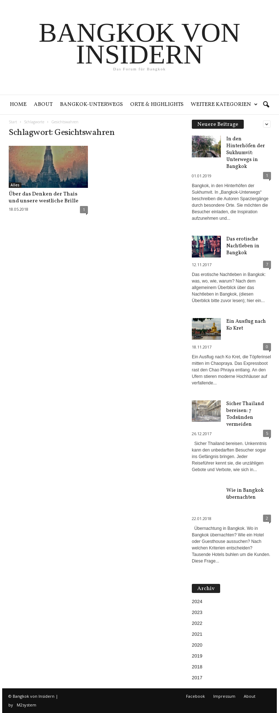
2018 (197, 666)
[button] (266, 105)
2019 (197, 656)
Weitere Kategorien (224, 104)
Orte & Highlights (156, 104)
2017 (197, 677)
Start (13, 121)
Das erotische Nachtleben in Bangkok (242, 246)
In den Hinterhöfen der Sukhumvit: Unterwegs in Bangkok (245, 153)
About (43, 104)
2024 (197, 601)
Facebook (195, 696)
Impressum (224, 696)
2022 (197, 623)
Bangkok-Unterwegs (91, 104)
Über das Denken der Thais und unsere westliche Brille (43, 197)
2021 (197, 634)
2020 (197, 645)
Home (18, 104)
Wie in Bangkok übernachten (245, 494)
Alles (15, 184)
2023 (197, 612)
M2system (26, 705)
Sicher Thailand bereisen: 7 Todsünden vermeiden (245, 414)
